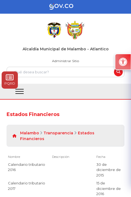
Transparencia (58, 133)
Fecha (100, 157)
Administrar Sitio (65, 61)
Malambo (29, 133)
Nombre (14, 157)
